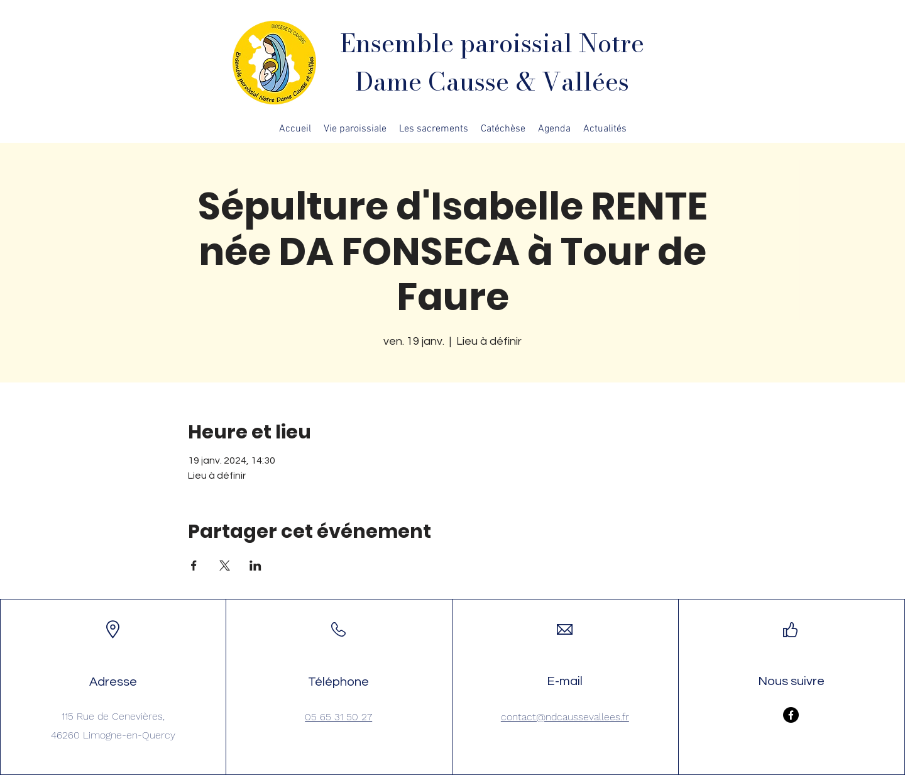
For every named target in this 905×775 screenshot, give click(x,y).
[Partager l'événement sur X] (225, 565)
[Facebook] (791, 715)
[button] (355, 129)
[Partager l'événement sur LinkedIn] (255, 565)
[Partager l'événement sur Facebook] (194, 565)
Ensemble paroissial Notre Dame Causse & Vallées (492, 62)
